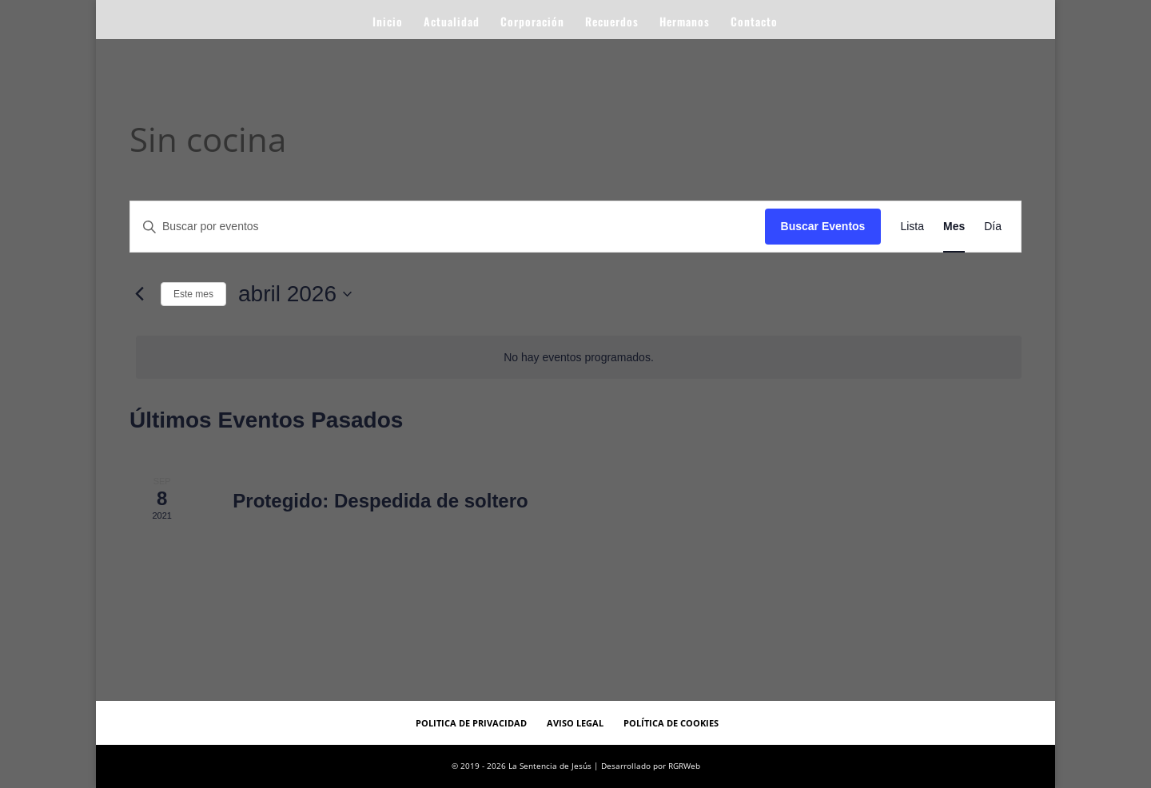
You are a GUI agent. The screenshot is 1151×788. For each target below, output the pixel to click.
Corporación (532, 23)
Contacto (754, 23)
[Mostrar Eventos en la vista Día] (993, 226)
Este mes (193, 294)
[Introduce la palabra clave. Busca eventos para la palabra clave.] (447, 226)
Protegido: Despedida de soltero (380, 500)
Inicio (387, 23)
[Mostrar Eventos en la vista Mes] (954, 226)
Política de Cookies (671, 723)
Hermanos (684, 23)
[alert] (579, 358)
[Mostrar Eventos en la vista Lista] (912, 226)
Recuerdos (612, 23)
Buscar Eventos (823, 226)
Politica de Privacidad (471, 723)
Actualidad (452, 23)
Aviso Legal (575, 723)
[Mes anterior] (139, 294)
